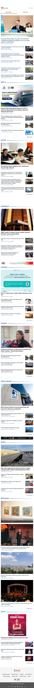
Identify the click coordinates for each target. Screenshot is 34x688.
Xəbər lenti (25, 12)
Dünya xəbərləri (6, 381)
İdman (3, 612)
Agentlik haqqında (6, 674)
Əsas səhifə (8, 12)
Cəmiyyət (4, 267)
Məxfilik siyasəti (23, 676)
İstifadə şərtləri (15, 676)
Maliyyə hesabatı (14, 674)
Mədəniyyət (5, 498)
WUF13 (3, 82)
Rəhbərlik (22, 674)
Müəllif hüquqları (6, 676)
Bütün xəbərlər (29, 194)
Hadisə (3, 442)
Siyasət (3, 140)
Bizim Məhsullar (28, 674)
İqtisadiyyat (5, 206)
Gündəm (4, 323)
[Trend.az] (4, 8)
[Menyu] (32, 8)
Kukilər (29, 676)
